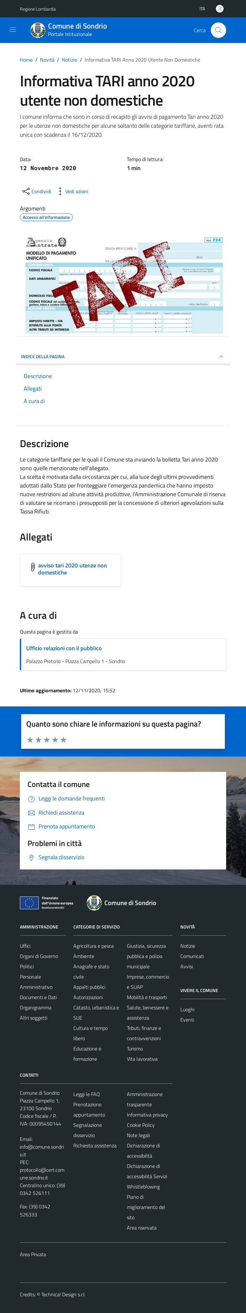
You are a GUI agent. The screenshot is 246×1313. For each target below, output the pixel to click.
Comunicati (192, 956)
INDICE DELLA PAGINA (123, 356)
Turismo (135, 1048)
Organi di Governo (39, 956)
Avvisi (186, 966)
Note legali (138, 1135)
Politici (27, 966)
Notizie (187, 946)
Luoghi (187, 1009)
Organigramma (36, 1007)
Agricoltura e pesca (93, 946)
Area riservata (142, 1227)
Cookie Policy (141, 1125)
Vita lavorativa (142, 1059)
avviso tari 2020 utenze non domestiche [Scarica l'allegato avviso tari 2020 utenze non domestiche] (72, 569)
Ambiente (83, 956)
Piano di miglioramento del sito (146, 1207)
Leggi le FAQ (86, 1094)
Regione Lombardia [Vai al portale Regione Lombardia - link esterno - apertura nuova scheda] (38, 8)
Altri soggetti (33, 1018)
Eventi (187, 1020)
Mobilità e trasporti (147, 997)
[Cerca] (218, 30)
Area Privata (33, 1254)
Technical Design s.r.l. (63, 1294)
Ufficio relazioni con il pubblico (64, 648)
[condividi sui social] (36, 191)
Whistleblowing (143, 1186)
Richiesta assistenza (95, 1145)
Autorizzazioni (88, 997)
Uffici (25, 946)
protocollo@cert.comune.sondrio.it (42, 1173)
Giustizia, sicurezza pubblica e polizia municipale (146, 956)
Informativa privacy (147, 1115)
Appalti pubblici (89, 987)
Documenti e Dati (38, 997)
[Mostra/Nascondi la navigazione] (13, 29)
